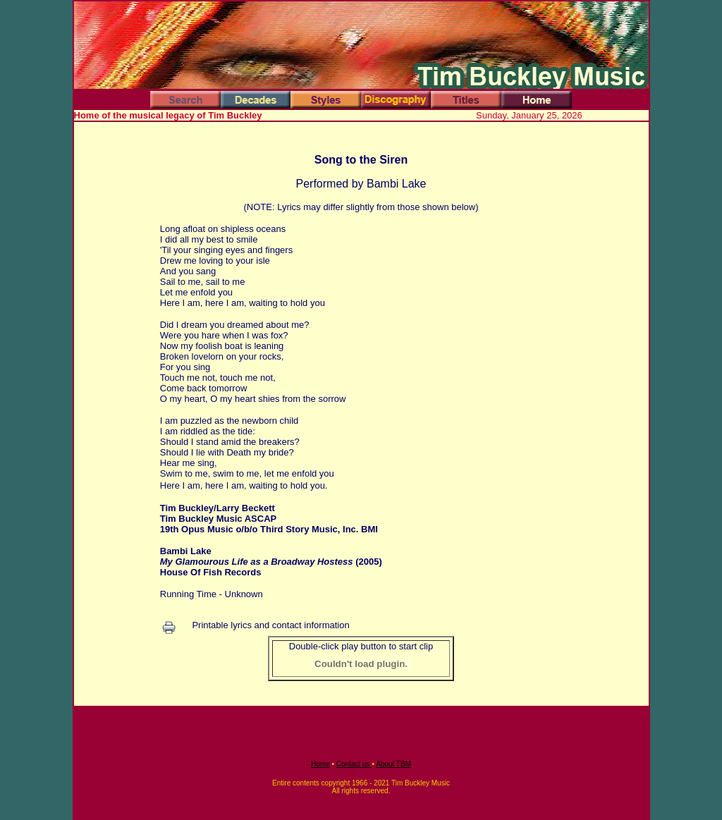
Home (320, 764)
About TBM (393, 764)
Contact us (354, 764)
